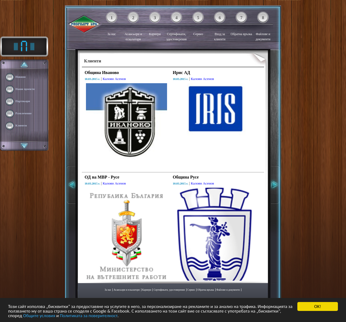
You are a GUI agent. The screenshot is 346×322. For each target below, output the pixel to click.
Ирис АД (181, 72)
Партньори (22, 101)
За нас (111, 25)
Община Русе (186, 177)
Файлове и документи (263, 28)
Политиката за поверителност (88, 316)
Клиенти (21, 125)
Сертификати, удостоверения (177, 28)
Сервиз (198, 25)
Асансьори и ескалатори (133, 28)
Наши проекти (25, 89)
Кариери (155, 25)
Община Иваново (102, 72)
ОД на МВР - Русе (102, 177)
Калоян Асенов (114, 79)
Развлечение (23, 113)
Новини (20, 76)
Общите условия (39, 316)
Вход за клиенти (219, 28)
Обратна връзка (241, 25)
